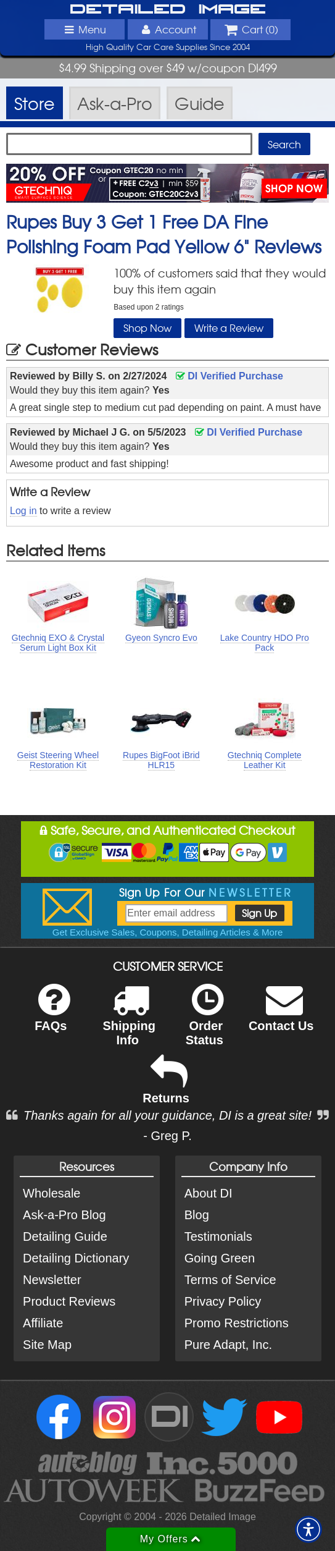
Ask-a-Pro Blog (64, 1215)
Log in (23, 510)
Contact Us (281, 1016)
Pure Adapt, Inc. (228, 1344)
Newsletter (52, 1280)
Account (167, 29)
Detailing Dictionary (76, 1258)
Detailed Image (168, 9)
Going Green (219, 1258)
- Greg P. (167, 1136)
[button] (308, 1529)
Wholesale (51, 1193)
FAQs (52, 1016)
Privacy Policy (222, 1301)
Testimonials (218, 1236)
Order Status (204, 1023)
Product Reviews (69, 1301)
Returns (166, 1088)
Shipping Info (128, 1023)
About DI (208, 1193)
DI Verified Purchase (229, 376)
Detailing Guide (65, 1236)
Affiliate (43, 1323)
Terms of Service (230, 1280)
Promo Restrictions (236, 1323)
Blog (196, 1215)
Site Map (47, 1344)
